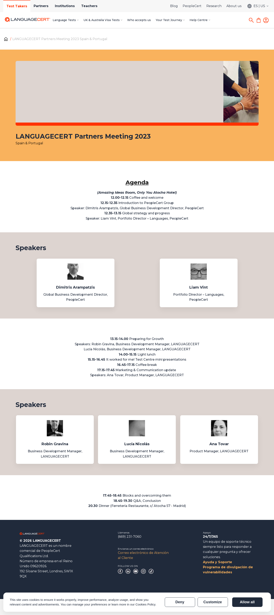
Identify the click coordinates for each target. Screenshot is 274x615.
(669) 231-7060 (129, 537)
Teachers (89, 6)
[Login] (266, 20)
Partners (41, 6)
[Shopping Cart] (258, 20)
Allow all (247, 602)
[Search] (251, 20)
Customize (212, 602)
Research (214, 6)
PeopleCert (192, 6)
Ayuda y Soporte (217, 562)
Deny (179, 602)
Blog (174, 6)
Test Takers (16, 6)
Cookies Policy (145, 604)
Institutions (65, 6)
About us (233, 6)
